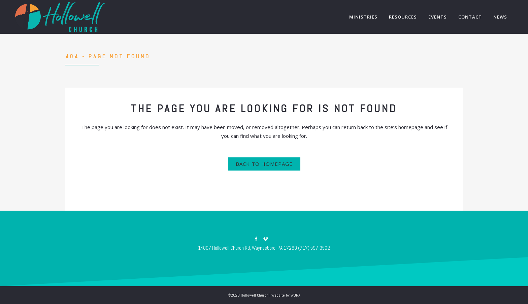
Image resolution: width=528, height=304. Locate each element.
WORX (295, 295)
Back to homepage (264, 163)
